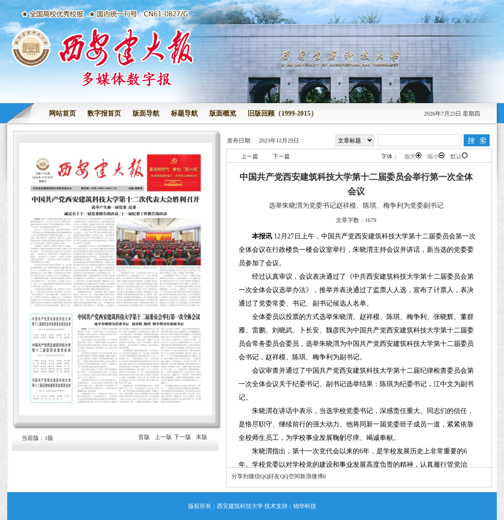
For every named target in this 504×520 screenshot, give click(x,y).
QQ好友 (270, 476)
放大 (412, 156)
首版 (144, 437)
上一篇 (249, 156)
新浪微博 (311, 476)
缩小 (435, 156)
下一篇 (281, 156)
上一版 (163, 437)
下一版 (182, 437)
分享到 (240, 476)
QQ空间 (290, 476)
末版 (201, 437)
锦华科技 (304, 506)
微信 (254, 476)
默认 (459, 156)
